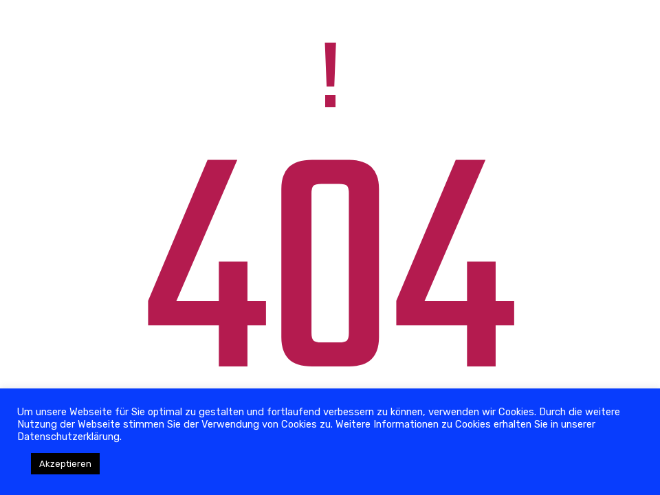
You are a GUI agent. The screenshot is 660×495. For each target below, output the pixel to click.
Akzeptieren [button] (65, 464)
